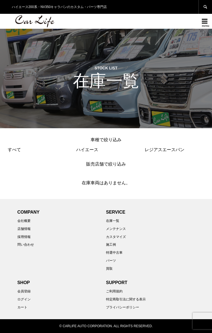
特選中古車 (114, 253)
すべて (14, 149)
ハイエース (87, 149)
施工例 (111, 245)
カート (22, 307)
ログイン (24, 299)
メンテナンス (116, 229)
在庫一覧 (112, 221)
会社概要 (24, 221)
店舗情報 (24, 229)
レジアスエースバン (164, 149)
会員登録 (24, 291)
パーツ (111, 261)
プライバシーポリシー (122, 307)
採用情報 (24, 237)
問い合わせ (25, 245)
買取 (109, 269)
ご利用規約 (114, 291)
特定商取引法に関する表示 (126, 299)
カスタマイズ (116, 237)
